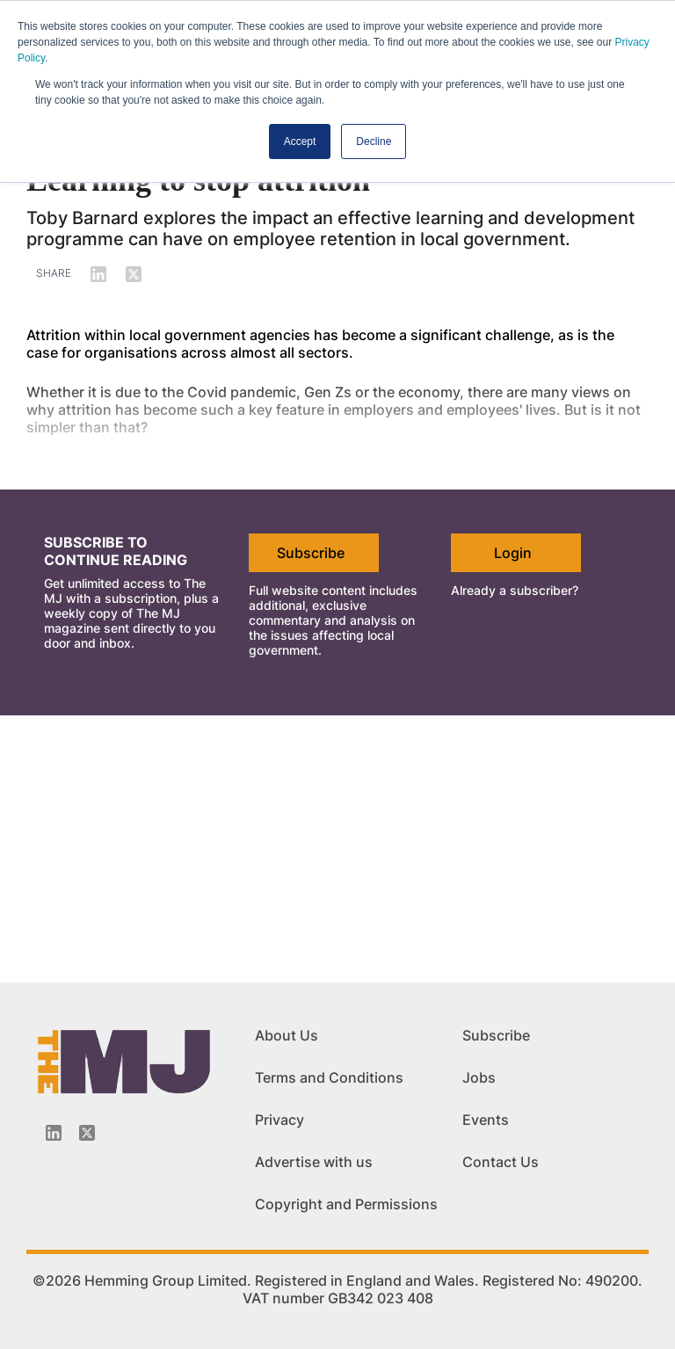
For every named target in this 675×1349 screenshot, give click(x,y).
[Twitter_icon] (87, 1133)
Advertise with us (314, 1162)
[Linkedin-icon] (54, 1133)
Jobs (479, 1077)
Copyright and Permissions (346, 1204)
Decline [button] (373, 141)
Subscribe (311, 553)
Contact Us (500, 1162)
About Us (286, 1035)
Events (485, 1119)
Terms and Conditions (329, 1077)
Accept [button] (300, 141)
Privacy (279, 1119)
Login (513, 553)
